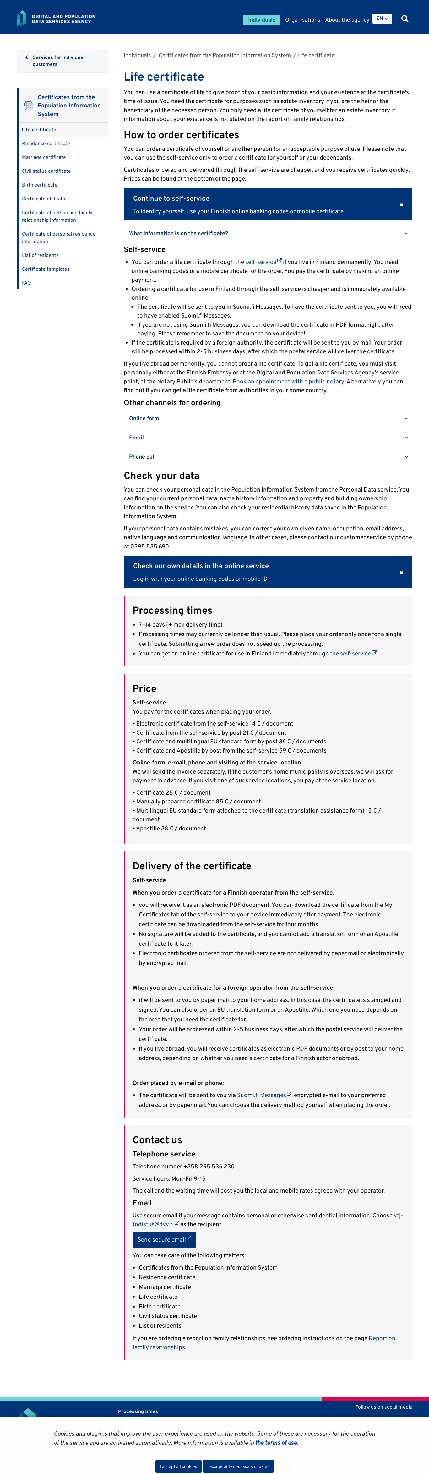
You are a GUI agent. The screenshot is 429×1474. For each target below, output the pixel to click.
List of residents (40, 255)
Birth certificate (39, 185)
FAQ (26, 283)
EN (379, 18)
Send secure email (167, 1239)
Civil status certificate (46, 171)
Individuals (137, 55)
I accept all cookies (178, 1466)
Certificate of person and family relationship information (57, 216)
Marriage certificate (44, 157)
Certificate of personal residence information (58, 238)
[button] (268, 233)
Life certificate (39, 129)
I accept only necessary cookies (238, 1466)
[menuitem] (382, 19)
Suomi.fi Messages (264, 1095)
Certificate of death (43, 198)
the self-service (353, 653)
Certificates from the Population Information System (224, 55)
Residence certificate (46, 143)
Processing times (138, 1411)
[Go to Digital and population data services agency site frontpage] (72, 18)
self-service (263, 261)
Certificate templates (46, 269)
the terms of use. (276, 1442)
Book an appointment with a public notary (288, 381)
